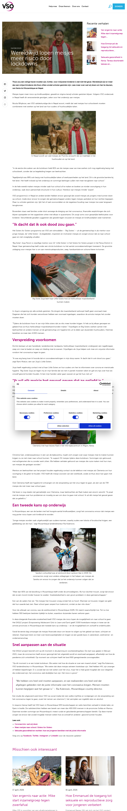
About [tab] (96, 390)
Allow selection (63, 426)
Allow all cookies (95, 426)
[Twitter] (5, 91)
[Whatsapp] (5, 104)
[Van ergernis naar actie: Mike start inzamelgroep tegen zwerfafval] (92, 32)
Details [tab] (63, 390)
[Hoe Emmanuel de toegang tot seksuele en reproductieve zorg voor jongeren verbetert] (92, 46)
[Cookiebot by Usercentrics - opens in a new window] (101, 384)
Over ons (76, 6)
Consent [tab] (31, 390)
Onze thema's (64, 6)
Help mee (53, 6)
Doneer (119, 6)
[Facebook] (5, 84)
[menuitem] (53, 6)
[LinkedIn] (5, 97)
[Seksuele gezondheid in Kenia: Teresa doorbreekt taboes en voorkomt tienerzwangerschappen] (92, 60)
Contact (85, 6)
